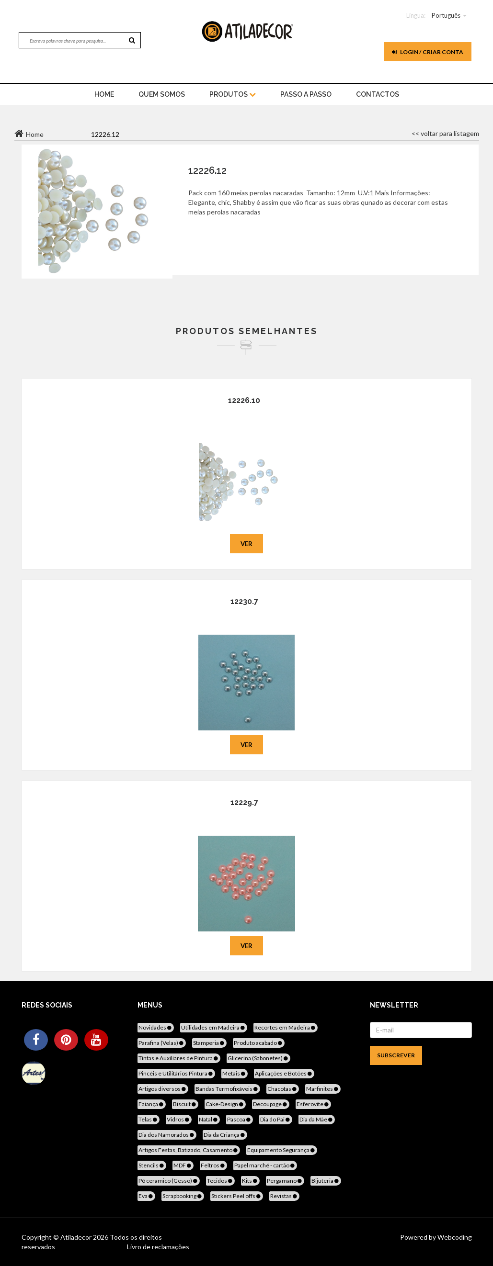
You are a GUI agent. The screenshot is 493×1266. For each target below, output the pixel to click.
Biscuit (185, 1104)
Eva (146, 1195)
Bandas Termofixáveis (227, 1088)
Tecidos (220, 1180)
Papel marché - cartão (265, 1165)
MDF (183, 1165)
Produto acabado (259, 1042)
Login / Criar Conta (427, 52)
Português (446, 15)
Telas (148, 1119)
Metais (234, 1073)
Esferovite (313, 1104)
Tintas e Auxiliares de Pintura (178, 1058)
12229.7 (244, 802)
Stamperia (209, 1042)
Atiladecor (76, 1237)
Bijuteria (325, 1180)
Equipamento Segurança (281, 1150)
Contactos (377, 94)
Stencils (151, 1165)
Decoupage (270, 1104)
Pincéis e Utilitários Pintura (176, 1073)
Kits (250, 1180)
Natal (209, 1119)
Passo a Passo (306, 94)
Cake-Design (225, 1104)
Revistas (284, 1195)
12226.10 (244, 400)
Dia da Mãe (316, 1119)
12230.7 (244, 601)
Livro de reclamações (158, 1247)
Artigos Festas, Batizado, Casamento (188, 1150)
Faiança (151, 1104)
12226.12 (207, 170)
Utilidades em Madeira (213, 1027)
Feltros (213, 1165)
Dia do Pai (275, 1119)
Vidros (179, 1119)
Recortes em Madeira (285, 1027)
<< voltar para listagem (445, 133)
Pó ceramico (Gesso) (168, 1180)
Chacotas (282, 1088)
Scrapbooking (182, 1195)
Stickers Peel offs (236, 1195)
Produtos (232, 94)
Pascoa (239, 1119)
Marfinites (323, 1088)
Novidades (155, 1027)
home (104, 94)
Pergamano (285, 1180)
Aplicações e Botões (284, 1073)
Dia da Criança (225, 1134)
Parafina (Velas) (161, 1042)
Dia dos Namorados (166, 1134)
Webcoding (454, 1237)
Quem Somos (161, 94)
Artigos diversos (162, 1088)
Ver (246, 544)
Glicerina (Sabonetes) (258, 1058)
